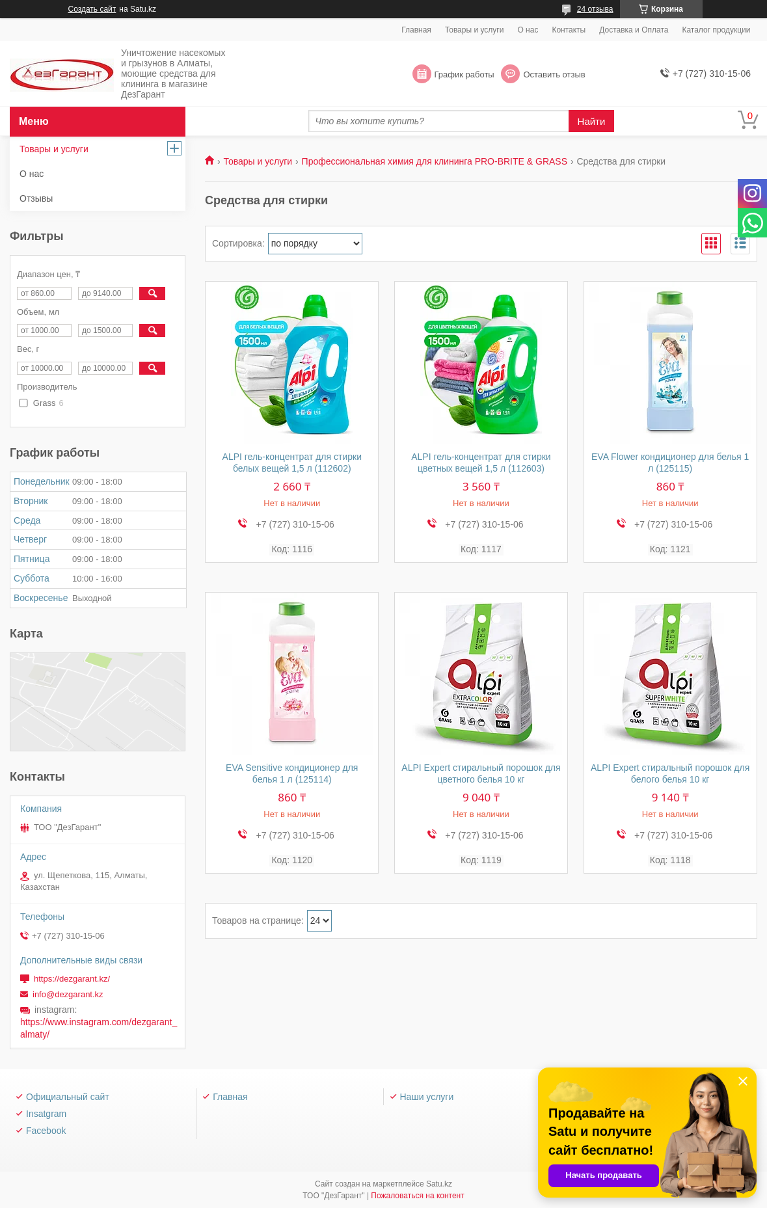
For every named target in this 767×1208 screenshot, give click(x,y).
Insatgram (46, 1113)
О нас (527, 29)
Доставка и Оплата (633, 29)
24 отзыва (595, 9)
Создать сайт (92, 9)
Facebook (46, 1130)
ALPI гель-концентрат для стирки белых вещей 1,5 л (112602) (292, 462)
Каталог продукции (716, 29)
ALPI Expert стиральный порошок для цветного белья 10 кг (480, 773)
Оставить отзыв (554, 74)
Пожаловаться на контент (417, 1195)
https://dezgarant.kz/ (72, 979)
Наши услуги (427, 1097)
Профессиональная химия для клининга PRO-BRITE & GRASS (434, 161)
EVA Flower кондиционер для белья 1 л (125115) (670, 462)
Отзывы (36, 198)
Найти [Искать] (592, 121)
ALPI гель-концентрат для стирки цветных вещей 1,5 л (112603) (480, 462)
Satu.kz (439, 1183)
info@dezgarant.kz (68, 994)
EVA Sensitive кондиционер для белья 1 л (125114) (292, 773)
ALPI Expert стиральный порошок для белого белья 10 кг (670, 773)
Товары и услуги (474, 29)
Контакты (568, 29)
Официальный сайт (67, 1097)
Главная (416, 29)
